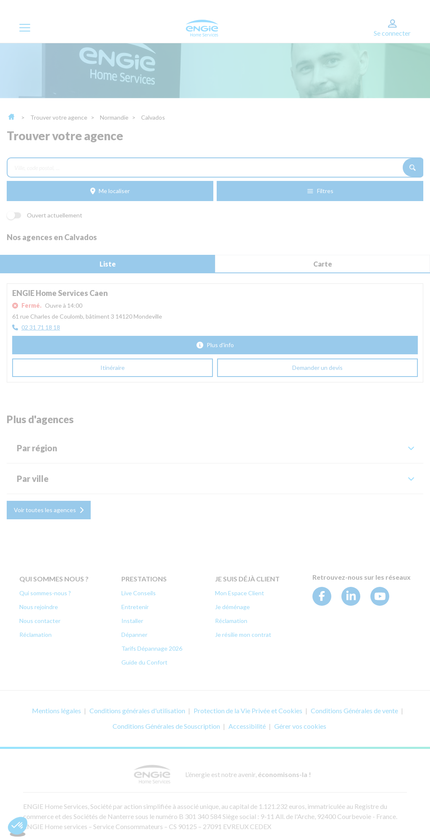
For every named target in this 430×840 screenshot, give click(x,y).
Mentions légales (56, 710)
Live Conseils (138, 593)
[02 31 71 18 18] (36, 327)
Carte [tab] (322, 264)
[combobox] (205, 167)
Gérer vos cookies (300, 726)
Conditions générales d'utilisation (137, 710)
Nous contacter (39, 620)
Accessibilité (247, 726)
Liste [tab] (108, 264)
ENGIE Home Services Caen (60, 293)
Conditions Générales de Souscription (166, 726)
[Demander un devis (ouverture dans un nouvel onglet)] (317, 368)
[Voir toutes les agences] (49, 510)
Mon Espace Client (239, 593)
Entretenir (135, 606)
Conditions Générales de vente (354, 710)
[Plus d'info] (215, 345)
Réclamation (35, 634)
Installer (132, 620)
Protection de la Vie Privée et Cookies (248, 710)
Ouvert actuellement (44, 215)
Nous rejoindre (38, 606)
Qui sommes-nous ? (45, 593)
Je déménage (232, 606)
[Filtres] (320, 191)
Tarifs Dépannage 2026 (151, 648)
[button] (215, 448)
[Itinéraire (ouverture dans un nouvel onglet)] (112, 368)
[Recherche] (413, 167)
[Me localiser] (110, 191)
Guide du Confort (144, 662)
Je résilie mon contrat (243, 634)
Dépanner (134, 634)
